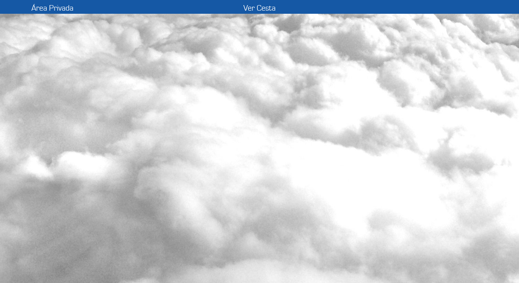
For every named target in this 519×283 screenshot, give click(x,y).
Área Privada (52, 8)
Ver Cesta (259, 8)
